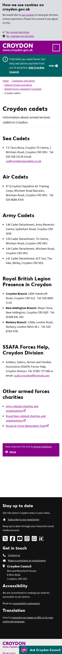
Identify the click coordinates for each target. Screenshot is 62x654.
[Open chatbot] (40, 650)
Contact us (14, 555)
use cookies (27, 14)
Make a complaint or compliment (27, 560)
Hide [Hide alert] (51, 65)
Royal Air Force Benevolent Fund (26, 426)
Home (6, 80)
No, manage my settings (20, 36)
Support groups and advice (18, 85)
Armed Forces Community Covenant (22, 89)
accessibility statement (26, 603)
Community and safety (23, 80)
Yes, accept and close (17, 32)
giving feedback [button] (43, 446)
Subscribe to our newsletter (23, 519)
